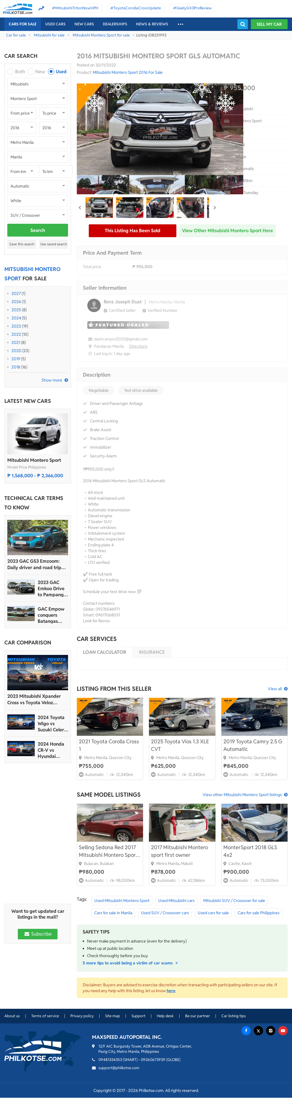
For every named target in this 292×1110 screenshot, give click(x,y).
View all (275, 688)
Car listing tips (233, 1015)
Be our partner (197, 1015)
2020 (16, 350)
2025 (16, 309)
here (171, 990)
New (40, 72)
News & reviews (152, 24)
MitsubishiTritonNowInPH (76, 8)
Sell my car (269, 24)
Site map (112, 1015)
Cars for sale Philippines (258, 912)
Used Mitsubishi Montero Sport (122, 900)
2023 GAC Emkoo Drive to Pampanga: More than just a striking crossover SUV (52, 588)
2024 (16, 318)
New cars (84, 24)
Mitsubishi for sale (49, 35)
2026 (16, 301)
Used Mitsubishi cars (176, 900)
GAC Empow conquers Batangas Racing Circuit (52, 615)
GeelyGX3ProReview (194, 8)
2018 (15, 367)
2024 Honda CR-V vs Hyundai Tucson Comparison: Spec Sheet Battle (51, 750)
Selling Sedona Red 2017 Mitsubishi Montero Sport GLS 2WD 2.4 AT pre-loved (110, 851)
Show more (51, 380)
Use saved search (53, 244)
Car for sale (16, 35)
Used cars (55, 24)
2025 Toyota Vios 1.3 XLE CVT (180, 745)
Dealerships (115, 24)
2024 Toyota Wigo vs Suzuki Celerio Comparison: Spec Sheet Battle (53, 723)
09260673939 (153, 1059)
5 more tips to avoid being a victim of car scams (131, 963)
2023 (16, 326)
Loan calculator (104, 652)
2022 (16, 334)
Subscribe (38, 934)
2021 (15, 342)
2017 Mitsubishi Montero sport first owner (179, 851)
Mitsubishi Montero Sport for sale (101, 35)
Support (138, 1015)
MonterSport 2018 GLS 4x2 (250, 851)
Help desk (165, 1015)
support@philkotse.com (118, 1067)
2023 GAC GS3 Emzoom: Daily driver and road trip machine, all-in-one (34, 564)
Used (61, 72)
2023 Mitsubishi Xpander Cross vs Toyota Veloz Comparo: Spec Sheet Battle (37, 699)
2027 (16, 293)
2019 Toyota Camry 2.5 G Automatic (252, 745)
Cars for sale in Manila (113, 912)
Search (37, 230)
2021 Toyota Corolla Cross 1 (109, 745)
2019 (15, 358)
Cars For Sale (22, 24)
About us (12, 1015)
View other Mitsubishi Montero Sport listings (242, 794)
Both (20, 72)
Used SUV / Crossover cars (165, 912)
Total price (92, 266)
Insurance (152, 652)
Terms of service (45, 1015)
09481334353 (110, 1059)
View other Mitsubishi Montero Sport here (227, 231)
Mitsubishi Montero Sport (34, 460)
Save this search (21, 244)
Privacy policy (82, 1015)
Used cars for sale (213, 912)
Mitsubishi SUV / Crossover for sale (234, 900)
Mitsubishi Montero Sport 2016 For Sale (128, 72)
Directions (138, 346)
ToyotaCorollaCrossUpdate (137, 8)
